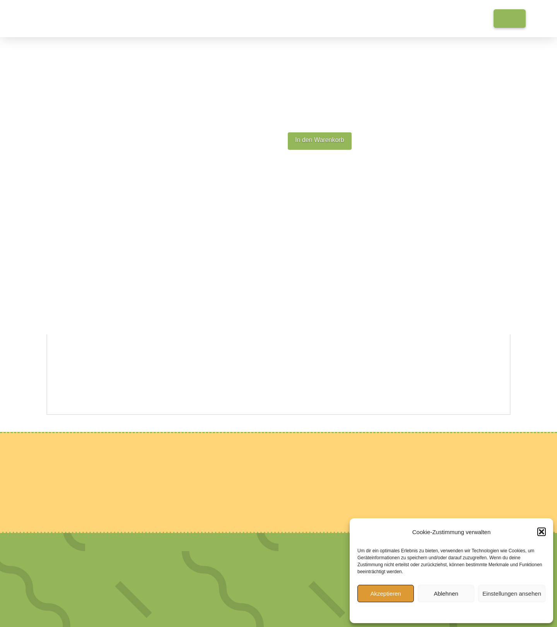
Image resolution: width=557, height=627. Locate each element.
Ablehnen (446, 593)
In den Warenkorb (319, 140)
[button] (541, 532)
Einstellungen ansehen (511, 593)
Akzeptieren (385, 593)
